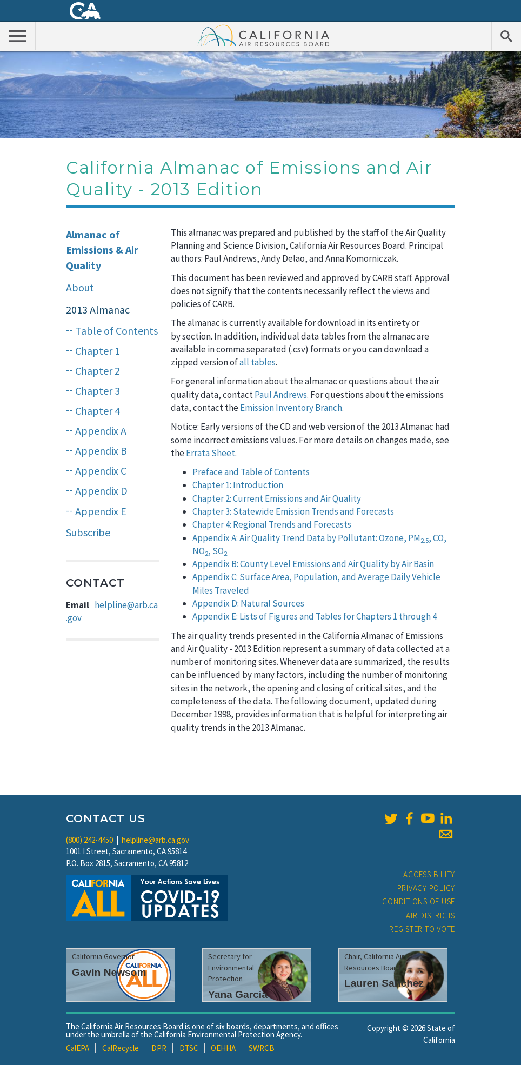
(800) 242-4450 (89, 840)
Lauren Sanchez (384, 983)
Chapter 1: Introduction (237, 485)
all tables (257, 362)
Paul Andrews (281, 395)
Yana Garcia (238, 994)
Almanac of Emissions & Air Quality (102, 250)
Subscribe (88, 532)
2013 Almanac (98, 309)
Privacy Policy (426, 888)
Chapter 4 (97, 410)
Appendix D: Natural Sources (248, 603)
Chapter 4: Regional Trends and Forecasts (271, 524)
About (80, 287)
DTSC (188, 1048)
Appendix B (101, 450)
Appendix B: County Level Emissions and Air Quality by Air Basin (313, 564)
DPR (158, 1048)
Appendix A (100, 430)
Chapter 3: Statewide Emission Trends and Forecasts (293, 511)
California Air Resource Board (263, 35)
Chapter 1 (97, 350)
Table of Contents (116, 330)
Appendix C (100, 470)
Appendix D (101, 490)
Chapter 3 (97, 390)
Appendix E (100, 511)
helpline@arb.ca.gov (155, 840)
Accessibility (429, 874)
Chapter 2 (97, 370)
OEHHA (223, 1048)
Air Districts (430, 915)
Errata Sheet (210, 453)
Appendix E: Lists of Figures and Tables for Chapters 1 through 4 (314, 616)
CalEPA (77, 1048)
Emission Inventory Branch (291, 408)
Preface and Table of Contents (251, 472)
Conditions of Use (418, 901)
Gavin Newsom (109, 972)
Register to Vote (422, 929)
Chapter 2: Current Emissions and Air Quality (276, 498)
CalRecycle (120, 1048)
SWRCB (262, 1048)
